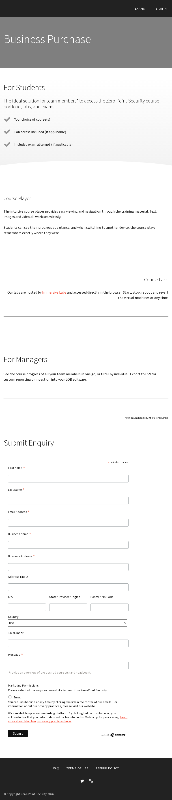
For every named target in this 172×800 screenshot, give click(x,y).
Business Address (21, 556)
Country (13, 617)
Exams (145, 9)
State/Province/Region (64, 597)
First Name (16, 467)
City (10, 597)
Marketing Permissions (23, 685)
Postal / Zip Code (102, 597)
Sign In (162, 9)
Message (15, 654)
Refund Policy (107, 768)
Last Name (16, 489)
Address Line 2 (18, 577)
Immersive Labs (54, 292)
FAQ (56, 768)
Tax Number (16, 633)
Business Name (19, 533)
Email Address (19, 511)
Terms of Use (77, 768)
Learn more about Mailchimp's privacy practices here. (67, 719)
